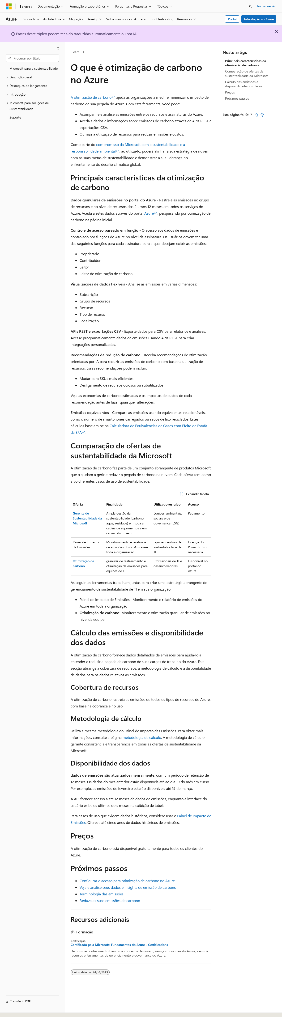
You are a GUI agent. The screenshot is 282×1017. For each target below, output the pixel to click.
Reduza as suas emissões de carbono (110, 900)
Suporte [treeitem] (15, 117)
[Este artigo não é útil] (262, 115)
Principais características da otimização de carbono (245, 63)
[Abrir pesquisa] (250, 6)
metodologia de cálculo (142, 737)
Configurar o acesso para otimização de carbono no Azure (127, 880)
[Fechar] (58, 48)
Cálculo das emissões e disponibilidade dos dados (243, 84)
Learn (76, 52)
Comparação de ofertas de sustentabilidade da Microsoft (246, 73)
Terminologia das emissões (102, 893)
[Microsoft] (9, 6)
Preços (230, 92)
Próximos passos (237, 98)
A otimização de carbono (91, 97)
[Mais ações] (207, 52)
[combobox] (32, 58)
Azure (149, 213)
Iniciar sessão (266, 6)
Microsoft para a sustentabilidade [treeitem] (33, 68)
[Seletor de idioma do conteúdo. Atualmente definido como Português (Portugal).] (26, 1009)
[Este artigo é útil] (256, 115)
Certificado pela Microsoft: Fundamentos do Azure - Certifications (119, 945)
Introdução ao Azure (259, 19)
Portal (232, 19)
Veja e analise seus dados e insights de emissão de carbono (128, 887)
